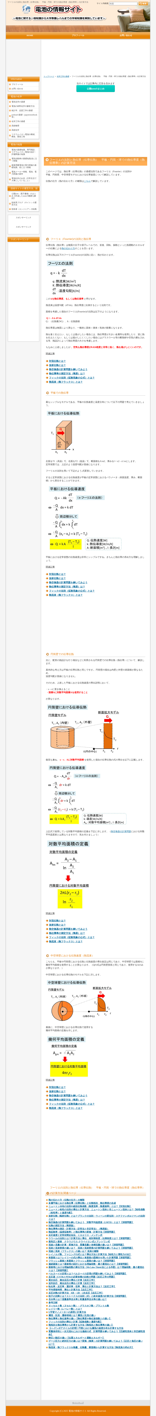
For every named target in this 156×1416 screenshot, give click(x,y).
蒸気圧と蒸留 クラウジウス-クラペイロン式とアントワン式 (79, 1241)
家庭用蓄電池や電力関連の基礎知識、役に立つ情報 (24, 166)
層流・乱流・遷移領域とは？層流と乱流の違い (72, 1315)
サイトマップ (78, 1403)
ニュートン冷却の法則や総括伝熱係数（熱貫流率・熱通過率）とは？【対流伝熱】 (90, 1206)
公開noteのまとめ (95, 88)
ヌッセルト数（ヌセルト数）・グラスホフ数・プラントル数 (79, 1306)
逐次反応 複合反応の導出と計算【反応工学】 (72, 1280)
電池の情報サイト (77, 1411)
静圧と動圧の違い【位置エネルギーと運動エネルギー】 (77, 1338)
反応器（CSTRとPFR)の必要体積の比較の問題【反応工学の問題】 (82, 1277)
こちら (87, 181)
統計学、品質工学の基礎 (22, 110)
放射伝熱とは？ (57, 365)
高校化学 (15, 130)
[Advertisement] (79, 59)
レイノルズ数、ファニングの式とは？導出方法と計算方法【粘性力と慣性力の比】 (90, 1254)
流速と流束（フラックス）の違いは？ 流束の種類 (74, 1251)
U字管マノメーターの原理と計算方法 (67, 1312)
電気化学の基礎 (18, 102)
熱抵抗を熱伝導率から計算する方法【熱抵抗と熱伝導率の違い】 (81, 1325)
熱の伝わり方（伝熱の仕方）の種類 (66, 1200)
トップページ (49, 76)
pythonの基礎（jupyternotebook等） (24, 116)
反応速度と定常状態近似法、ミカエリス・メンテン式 (75, 1235)
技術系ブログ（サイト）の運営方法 (24, 203)
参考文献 (53, 1302)
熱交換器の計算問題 (121, 831)
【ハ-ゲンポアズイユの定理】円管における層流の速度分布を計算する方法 (86, 1328)
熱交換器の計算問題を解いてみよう (68, 369)
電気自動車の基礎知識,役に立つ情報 (24, 159)
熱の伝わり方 (68, 248)
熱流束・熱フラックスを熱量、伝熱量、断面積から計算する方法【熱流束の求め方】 (91, 1347)
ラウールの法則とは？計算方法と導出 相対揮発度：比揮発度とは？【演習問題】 (90, 1238)
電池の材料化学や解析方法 (23, 106)
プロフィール (17, 84)
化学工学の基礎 (63, 76)
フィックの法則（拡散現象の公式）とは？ (72, 377)
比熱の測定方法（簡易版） (62, 1225)
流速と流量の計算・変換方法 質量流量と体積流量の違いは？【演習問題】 (87, 1245)
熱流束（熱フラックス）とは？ (66, 382)
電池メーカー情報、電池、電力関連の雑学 (24, 173)
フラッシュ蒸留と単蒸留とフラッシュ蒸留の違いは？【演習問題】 (82, 1261)
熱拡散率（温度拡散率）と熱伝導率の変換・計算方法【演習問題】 (82, 1232)
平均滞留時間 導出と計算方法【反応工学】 (71, 1290)
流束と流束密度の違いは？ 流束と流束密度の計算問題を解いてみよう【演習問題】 (91, 1248)
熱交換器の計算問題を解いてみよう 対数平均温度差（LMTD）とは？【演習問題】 (91, 1222)
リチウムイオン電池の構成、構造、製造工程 (24, 135)
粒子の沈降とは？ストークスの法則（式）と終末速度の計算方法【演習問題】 (88, 1296)
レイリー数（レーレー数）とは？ (65, 1309)
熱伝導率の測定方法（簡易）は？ (67, 373)
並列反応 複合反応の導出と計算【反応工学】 (72, 1283)
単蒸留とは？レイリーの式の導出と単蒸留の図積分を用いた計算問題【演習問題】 (90, 1257)
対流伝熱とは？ (57, 361)
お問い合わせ (17, 89)
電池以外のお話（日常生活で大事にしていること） (24, 179)
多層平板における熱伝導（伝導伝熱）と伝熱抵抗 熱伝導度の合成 (82, 1203)
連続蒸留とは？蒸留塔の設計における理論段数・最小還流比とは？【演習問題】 (89, 1264)
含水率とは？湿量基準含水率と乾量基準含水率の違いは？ (78, 1299)
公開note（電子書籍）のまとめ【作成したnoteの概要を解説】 (24, 196)
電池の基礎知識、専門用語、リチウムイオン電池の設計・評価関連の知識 (24, 152)
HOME (30, 35)
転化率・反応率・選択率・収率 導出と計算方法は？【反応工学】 (82, 1286)
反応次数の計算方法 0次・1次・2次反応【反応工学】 (76, 1293)
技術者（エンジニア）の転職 (24, 209)
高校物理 (15, 126)
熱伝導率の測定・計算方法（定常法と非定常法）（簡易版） (79, 1229)
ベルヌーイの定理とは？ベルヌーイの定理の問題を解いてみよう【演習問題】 (88, 1273)
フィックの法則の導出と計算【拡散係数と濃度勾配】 (75, 1322)
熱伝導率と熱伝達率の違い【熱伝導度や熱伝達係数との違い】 (80, 1318)
